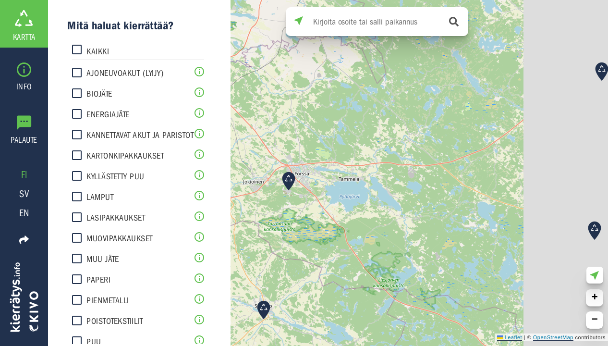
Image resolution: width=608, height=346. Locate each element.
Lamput (99, 197)
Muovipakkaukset (119, 239)
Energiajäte (108, 115)
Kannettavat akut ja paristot (140, 135)
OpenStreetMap (553, 337)
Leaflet (509, 337)
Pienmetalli (107, 301)
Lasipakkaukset (115, 218)
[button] (594, 230)
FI (24, 174)
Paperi (98, 280)
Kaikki (97, 52)
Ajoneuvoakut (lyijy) (125, 73)
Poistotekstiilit (114, 321)
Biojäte (99, 94)
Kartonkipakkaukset (125, 156)
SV (24, 193)
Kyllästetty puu (115, 177)
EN (24, 213)
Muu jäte (102, 259)
